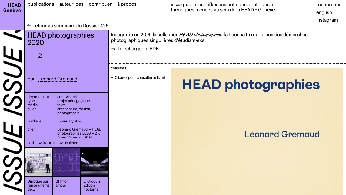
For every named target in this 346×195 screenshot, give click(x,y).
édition (84, 109)
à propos (127, 4)
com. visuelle (68, 97)
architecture (67, 109)
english (324, 12)
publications (41, 4)
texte (61, 105)
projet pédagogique (73, 101)
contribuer (100, 4)
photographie (68, 113)
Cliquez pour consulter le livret (140, 77)
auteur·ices (71, 4)
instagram (327, 20)
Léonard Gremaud (57, 79)
